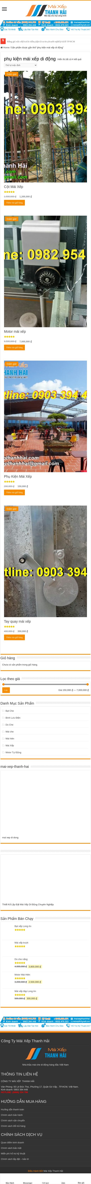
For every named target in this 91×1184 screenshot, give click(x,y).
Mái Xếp (9, 745)
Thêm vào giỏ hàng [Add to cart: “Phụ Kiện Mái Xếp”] (14, 492)
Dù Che (9, 724)
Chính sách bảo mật (11, 1148)
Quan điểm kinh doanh (12, 1142)
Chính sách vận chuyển (13, 1120)
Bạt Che (9, 711)
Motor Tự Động (13, 752)
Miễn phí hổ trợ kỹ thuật (13, 1153)
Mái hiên (9, 738)
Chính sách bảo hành (12, 1115)
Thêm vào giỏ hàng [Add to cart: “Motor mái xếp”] (14, 347)
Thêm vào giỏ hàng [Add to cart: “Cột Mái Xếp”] (14, 202)
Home (6, 47)
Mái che (9, 731)
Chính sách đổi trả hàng (13, 1126)
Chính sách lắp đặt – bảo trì (15, 1159)
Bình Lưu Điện (12, 717)
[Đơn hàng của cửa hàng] (20, 65)
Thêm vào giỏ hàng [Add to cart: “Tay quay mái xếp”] (14, 637)
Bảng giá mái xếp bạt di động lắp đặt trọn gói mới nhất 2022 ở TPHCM (41, 41)
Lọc (6, 690)
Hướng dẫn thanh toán (12, 1109)
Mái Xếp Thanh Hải (53, 1171)
